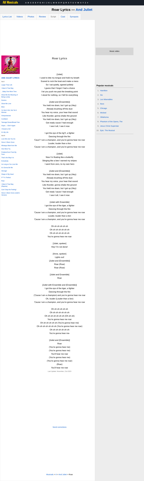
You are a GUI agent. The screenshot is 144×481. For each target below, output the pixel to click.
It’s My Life (4, 132)
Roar (3, 181)
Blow (3, 107)
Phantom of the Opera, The (111, 121)
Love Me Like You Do (8, 139)
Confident (4, 119)
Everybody (4, 161)
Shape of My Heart (7, 174)
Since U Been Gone (7, 142)
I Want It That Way (7, 88)
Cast (63, 17)
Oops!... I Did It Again (8, 125)
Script (53, 17)
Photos (31, 17)
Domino (3, 100)
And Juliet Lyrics (10, 78)
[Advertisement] (47, 38)
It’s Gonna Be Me (7, 167)
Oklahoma (104, 117)
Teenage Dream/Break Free (10, 122)
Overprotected (6, 116)
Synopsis (74, 17)
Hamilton (103, 90)
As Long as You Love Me (9, 164)
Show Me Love (6, 103)
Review (42, 17)
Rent (102, 104)
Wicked (103, 113)
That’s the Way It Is (7, 157)
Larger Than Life (6, 85)
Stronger (4, 171)
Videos (19, 17)
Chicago (103, 108)
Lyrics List (7, 17)
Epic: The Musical (107, 130)
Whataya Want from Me (9, 145)
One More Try (5, 149)
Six (101, 95)
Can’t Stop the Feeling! (8, 189)
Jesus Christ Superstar (109, 126)
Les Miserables (106, 99)
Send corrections (60, 427)
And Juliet (84, 10)
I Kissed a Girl (6, 129)
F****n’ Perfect (6, 177)
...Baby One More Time (8, 91)
